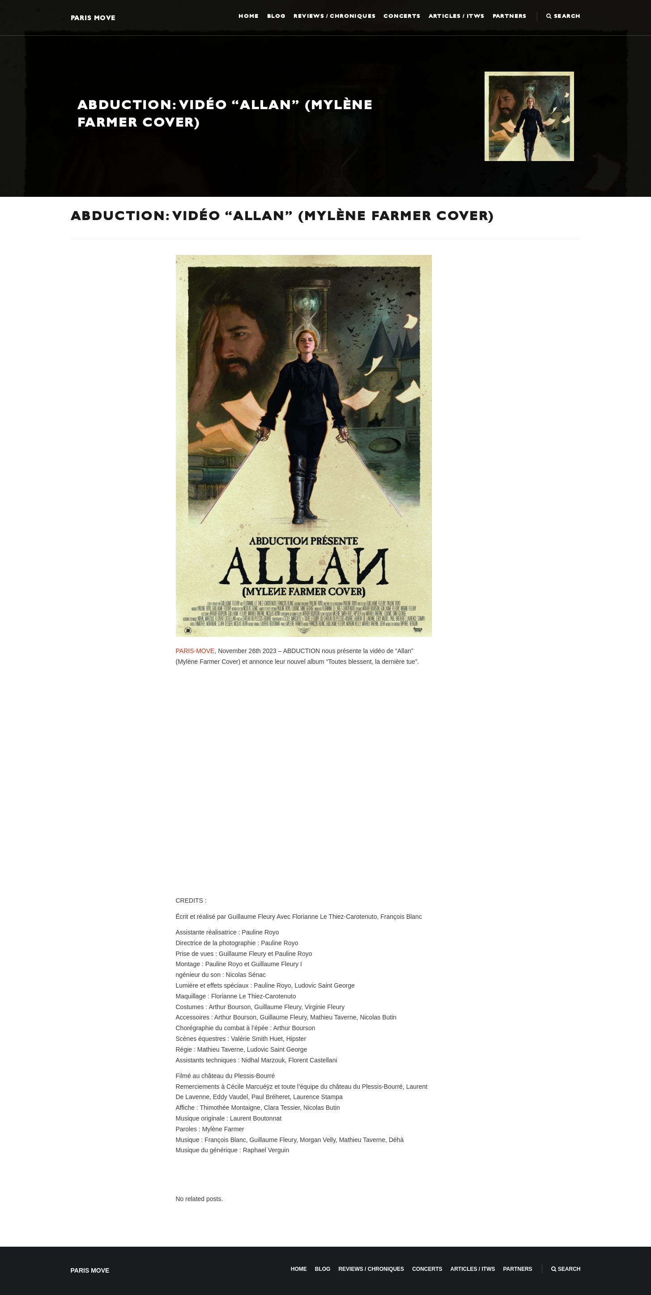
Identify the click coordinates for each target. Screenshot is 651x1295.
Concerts (401, 16)
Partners (510, 16)
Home (248, 16)
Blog (276, 16)
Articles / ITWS (457, 16)
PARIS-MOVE (195, 650)
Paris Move (93, 17)
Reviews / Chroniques (334, 16)
